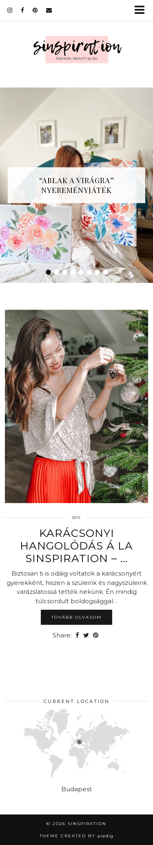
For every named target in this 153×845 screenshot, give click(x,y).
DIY (76, 517)
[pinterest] (35, 10)
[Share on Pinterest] (95, 635)
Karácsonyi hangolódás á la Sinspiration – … (76, 546)
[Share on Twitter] (86, 635)
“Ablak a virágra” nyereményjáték (76, 185)
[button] (142, 10)
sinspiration (87, 823)
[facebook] (22, 10)
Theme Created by (76, 835)
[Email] (49, 10)
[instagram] (10, 10)
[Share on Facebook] (77, 635)
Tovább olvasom (76, 617)
